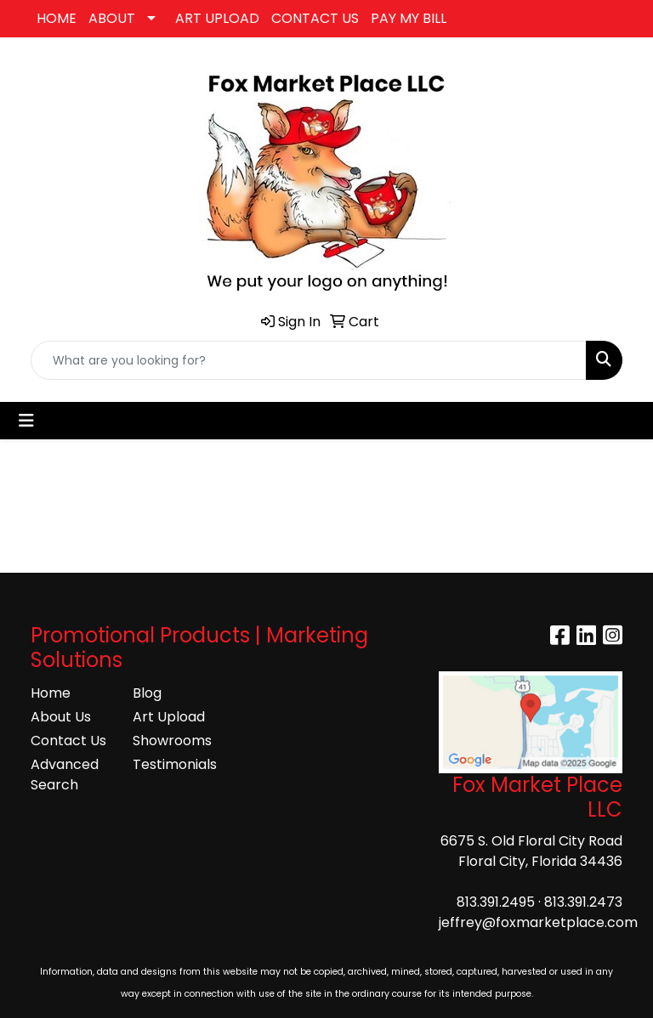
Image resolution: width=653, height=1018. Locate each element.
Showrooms (172, 740)
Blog (147, 693)
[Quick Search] (309, 360)
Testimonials (173, 764)
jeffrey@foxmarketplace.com (538, 922)
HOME (57, 18)
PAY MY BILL (408, 18)
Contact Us (68, 740)
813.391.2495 (496, 902)
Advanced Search (65, 775)
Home (51, 693)
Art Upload (169, 717)
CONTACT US (315, 18)
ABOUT (111, 18)
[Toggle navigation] (26, 421)
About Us (61, 717)
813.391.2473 (583, 902)
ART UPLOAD (217, 18)
